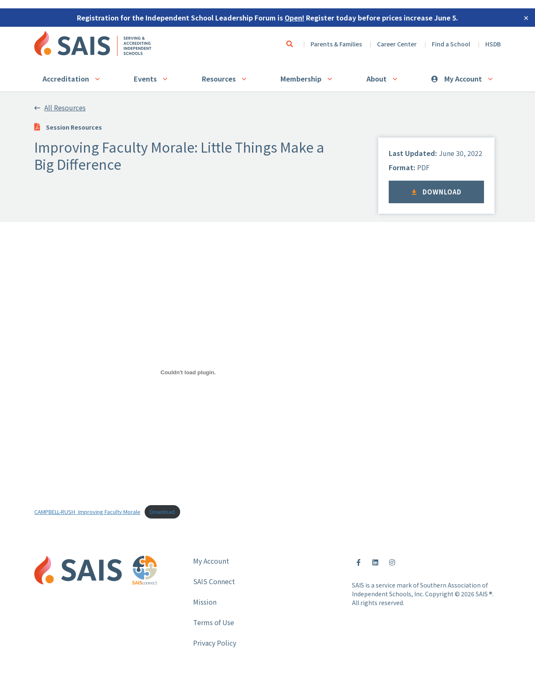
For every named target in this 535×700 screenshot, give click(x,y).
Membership (300, 79)
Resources (219, 79)
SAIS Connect (214, 581)
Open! (294, 18)
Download (436, 191)
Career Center (397, 44)
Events (145, 79)
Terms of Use (213, 622)
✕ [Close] (526, 18)
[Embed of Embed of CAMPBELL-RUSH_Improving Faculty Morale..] (188, 372)
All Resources (60, 107)
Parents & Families (336, 44)
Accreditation (66, 79)
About (377, 79)
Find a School (451, 44)
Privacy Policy (214, 643)
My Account (463, 79)
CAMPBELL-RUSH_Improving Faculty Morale (87, 512)
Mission (205, 602)
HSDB (493, 44)
